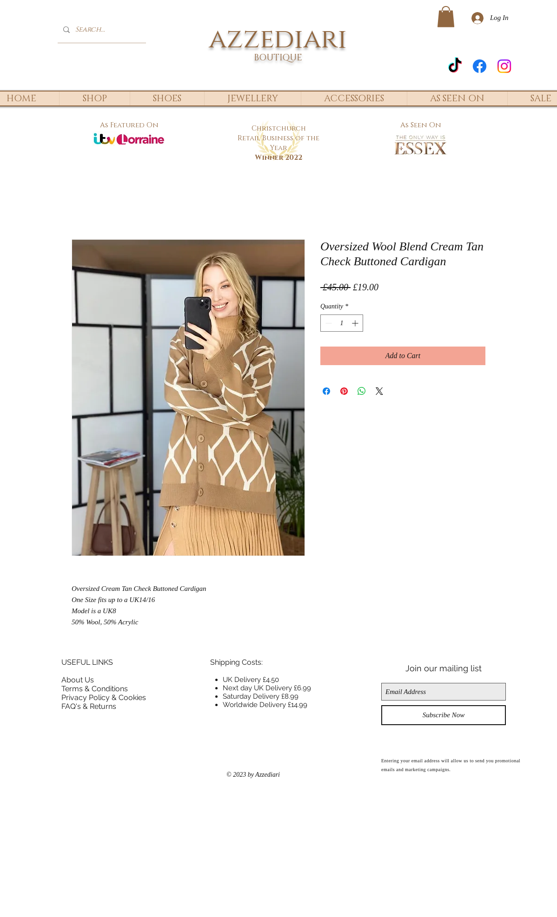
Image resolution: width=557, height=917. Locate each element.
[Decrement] (327, 323)
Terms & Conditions (94, 688)
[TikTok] (455, 66)
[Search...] (100, 29)
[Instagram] (504, 66)
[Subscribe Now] (443, 715)
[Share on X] (379, 391)
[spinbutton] (341, 323)
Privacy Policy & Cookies (103, 697)
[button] (446, 16)
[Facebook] (480, 66)
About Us (77, 679)
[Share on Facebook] (326, 391)
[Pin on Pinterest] (344, 391)
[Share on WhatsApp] (361, 391)
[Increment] (356, 323)
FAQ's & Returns (88, 706)
